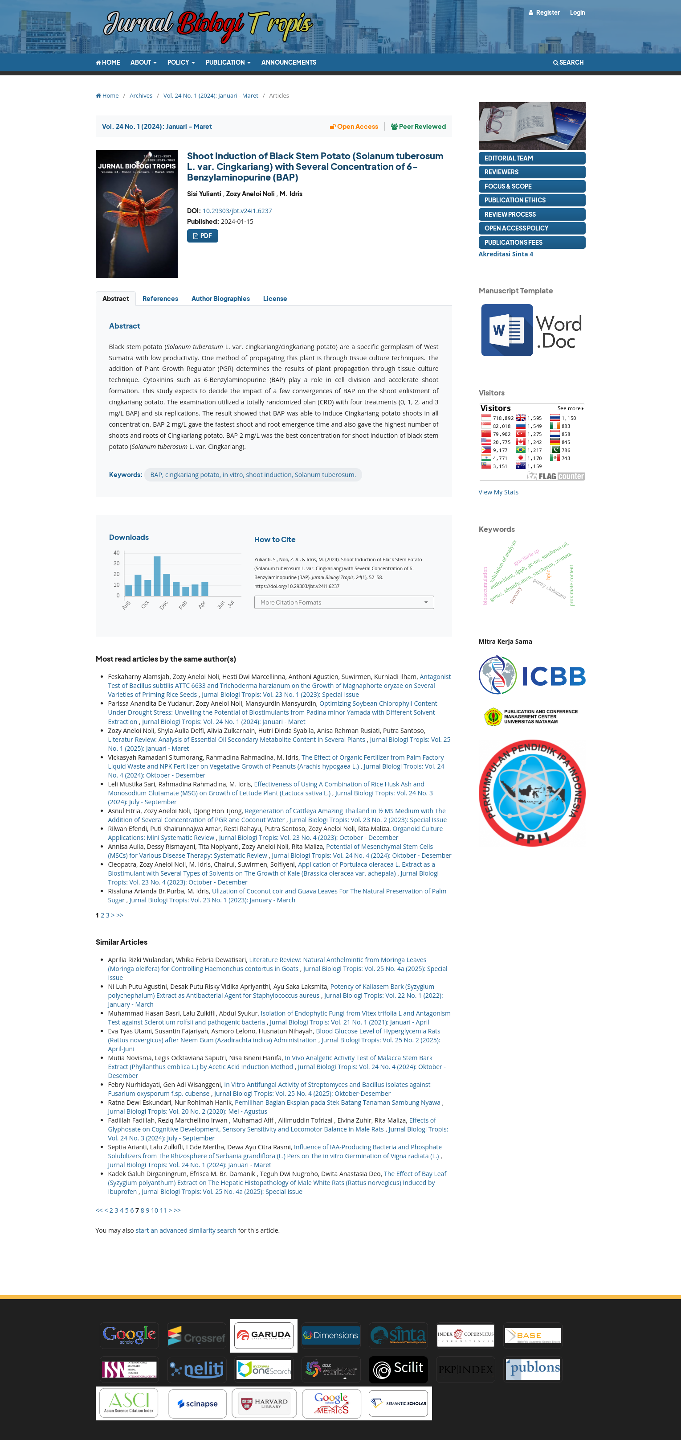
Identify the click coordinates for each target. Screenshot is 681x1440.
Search (568, 62)
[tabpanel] (274, 402)
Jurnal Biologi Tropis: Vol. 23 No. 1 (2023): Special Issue (280, 694)
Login (577, 12)
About (141, 62)
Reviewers (501, 172)
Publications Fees (513, 242)
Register (547, 12)
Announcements (288, 62)
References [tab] (160, 298)
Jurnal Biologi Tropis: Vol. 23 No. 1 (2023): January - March (212, 900)
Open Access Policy (517, 228)
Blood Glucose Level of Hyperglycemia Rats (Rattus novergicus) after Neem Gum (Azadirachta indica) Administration (274, 1035)
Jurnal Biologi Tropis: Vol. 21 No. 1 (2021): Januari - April (349, 1022)
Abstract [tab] (115, 298)
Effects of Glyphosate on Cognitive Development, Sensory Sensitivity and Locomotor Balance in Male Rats (272, 1124)
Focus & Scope (508, 186)
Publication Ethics (515, 200)
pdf (206, 235)
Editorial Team (509, 158)
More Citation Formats (291, 602)
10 (154, 1210)
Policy (178, 62)
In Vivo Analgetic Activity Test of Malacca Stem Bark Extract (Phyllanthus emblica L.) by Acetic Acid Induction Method (270, 1062)
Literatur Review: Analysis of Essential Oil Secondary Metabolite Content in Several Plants (237, 739)
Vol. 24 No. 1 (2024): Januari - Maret (210, 95)
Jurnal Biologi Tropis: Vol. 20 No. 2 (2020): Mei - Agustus (188, 1111)
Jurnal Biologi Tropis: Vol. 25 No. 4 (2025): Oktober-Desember (302, 1093)
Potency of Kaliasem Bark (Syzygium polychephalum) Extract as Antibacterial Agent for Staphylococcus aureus (271, 991)
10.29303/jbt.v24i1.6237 (237, 210)
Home (108, 62)
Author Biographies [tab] (221, 298)
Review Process (510, 214)
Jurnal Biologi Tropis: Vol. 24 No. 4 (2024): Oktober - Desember (362, 855)
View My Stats (499, 492)
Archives (141, 95)
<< (99, 1210)
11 (163, 1210)
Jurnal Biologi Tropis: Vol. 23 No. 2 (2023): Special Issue (368, 819)
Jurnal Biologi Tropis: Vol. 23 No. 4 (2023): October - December (309, 837)
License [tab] (275, 298)
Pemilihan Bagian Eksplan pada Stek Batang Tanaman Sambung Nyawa (338, 1102)
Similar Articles (121, 941)
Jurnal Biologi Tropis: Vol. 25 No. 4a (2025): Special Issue (222, 1191)
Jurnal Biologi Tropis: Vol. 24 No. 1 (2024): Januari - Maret (224, 721)
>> (119, 915)
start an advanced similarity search (186, 1230)
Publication (226, 62)
